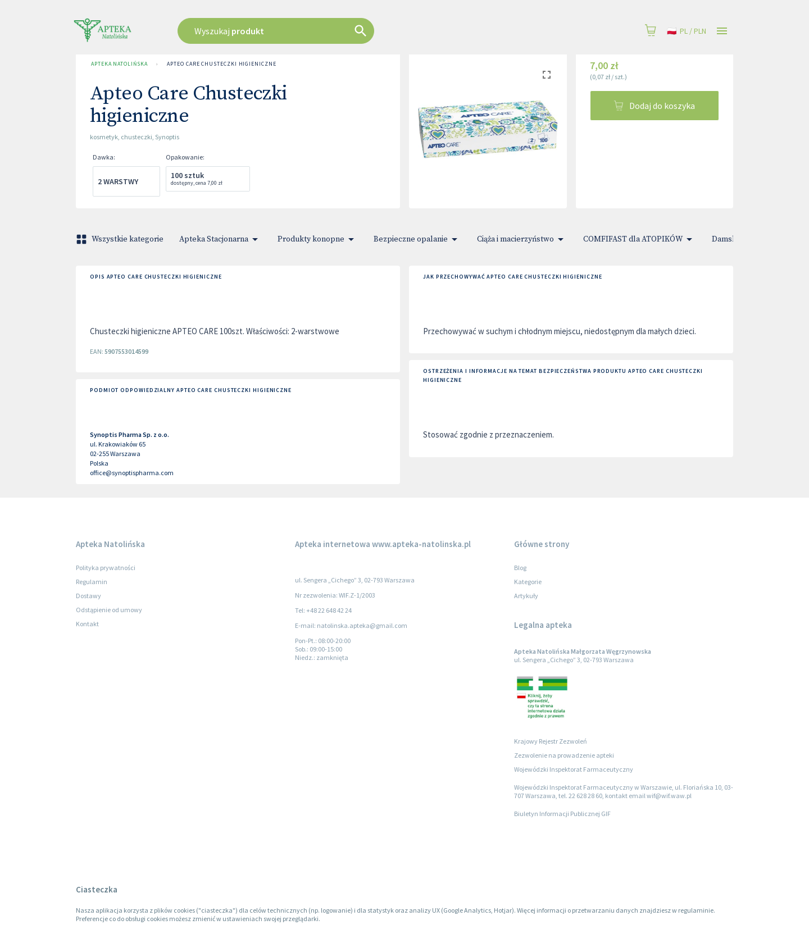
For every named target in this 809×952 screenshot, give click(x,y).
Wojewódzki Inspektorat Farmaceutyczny (573, 769)
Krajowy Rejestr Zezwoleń (550, 741)
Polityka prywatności (105, 567)
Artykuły (526, 595)
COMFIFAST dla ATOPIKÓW (639, 239)
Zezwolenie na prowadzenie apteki (564, 755)
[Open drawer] (722, 31)
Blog (520, 567)
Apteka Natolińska (119, 64)
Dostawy (88, 595)
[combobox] (333, 31)
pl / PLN (686, 31)
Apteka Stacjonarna (220, 239)
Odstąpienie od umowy (109, 609)
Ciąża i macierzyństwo (522, 239)
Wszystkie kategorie (120, 239)
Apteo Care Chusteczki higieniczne (221, 64)
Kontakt (87, 624)
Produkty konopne (318, 239)
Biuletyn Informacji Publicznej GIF (562, 813)
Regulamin (91, 581)
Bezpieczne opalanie (417, 239)
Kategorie (528, 581)
